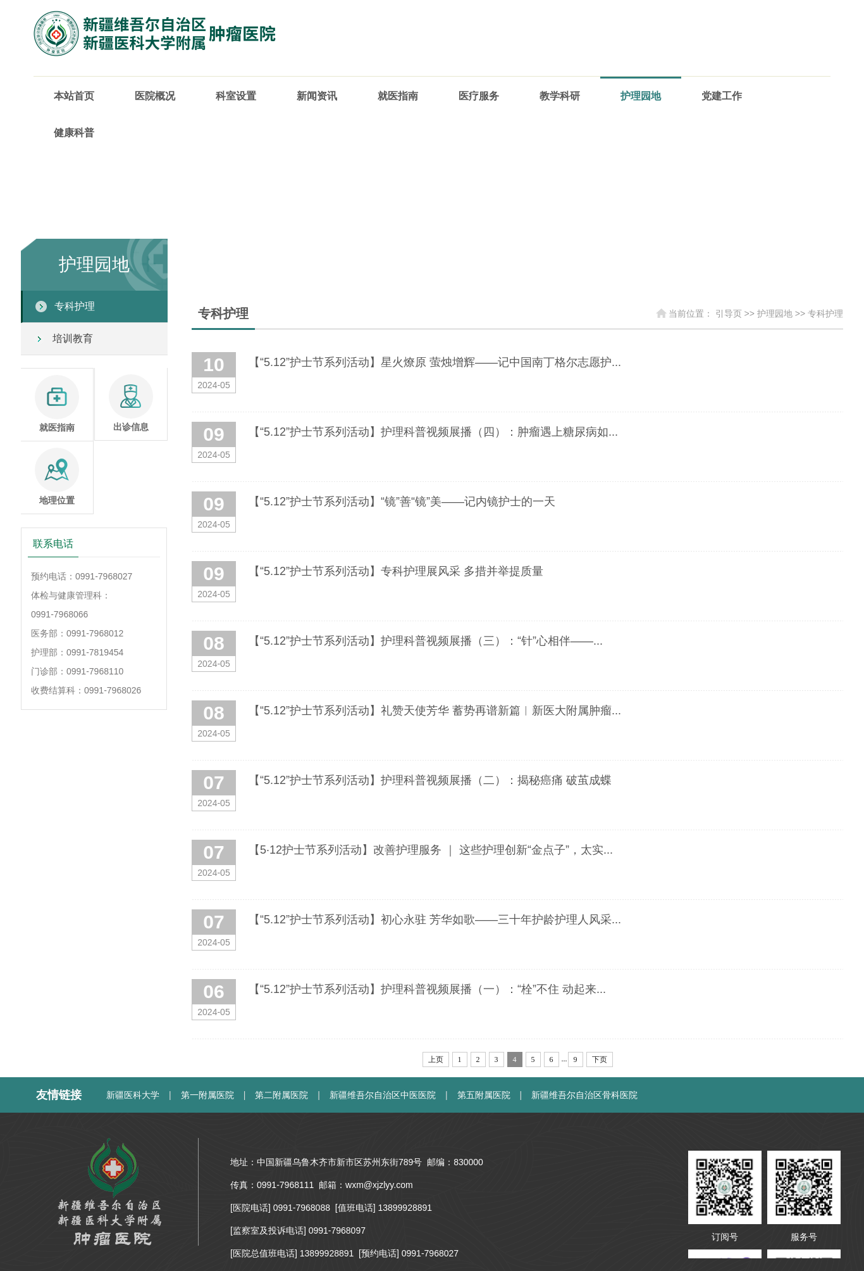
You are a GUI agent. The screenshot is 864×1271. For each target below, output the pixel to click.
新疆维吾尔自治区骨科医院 (584, 1095)
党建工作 (721, 96)
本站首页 (74, 96)
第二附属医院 (281, 1095)
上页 (435, 1059)
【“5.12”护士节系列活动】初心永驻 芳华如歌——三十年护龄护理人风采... (435, 919)
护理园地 (640, 96)
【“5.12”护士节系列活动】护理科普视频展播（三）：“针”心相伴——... (426, 641)
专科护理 (74, 306)
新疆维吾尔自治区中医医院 (383, 1095)
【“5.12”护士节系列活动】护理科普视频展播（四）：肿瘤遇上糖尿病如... (433, 432)
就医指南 (398, 96)
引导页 (728, 313)
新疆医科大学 (132, 1095)
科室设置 (236, 96)
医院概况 (155, 96)
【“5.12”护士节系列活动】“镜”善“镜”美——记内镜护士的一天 (402, 501)
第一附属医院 (207, 1095)
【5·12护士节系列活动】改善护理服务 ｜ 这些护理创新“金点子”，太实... (431, 850)
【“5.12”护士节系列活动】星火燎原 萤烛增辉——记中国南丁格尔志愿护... (435, 362)
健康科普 (74, 132)
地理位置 (57, 476)
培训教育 (72, 338)
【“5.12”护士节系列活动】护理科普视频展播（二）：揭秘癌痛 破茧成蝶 (430, 780)
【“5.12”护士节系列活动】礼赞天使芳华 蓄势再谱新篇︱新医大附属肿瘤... (435, 710)
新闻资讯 (317, 96)
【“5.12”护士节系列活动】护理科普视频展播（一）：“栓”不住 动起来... (427, 989)
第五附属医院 (483, 1095)
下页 (599, 1059)
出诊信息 (131, 403)
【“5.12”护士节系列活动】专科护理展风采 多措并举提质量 (396, 571)
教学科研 (560, 96)
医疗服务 (479, 96)
